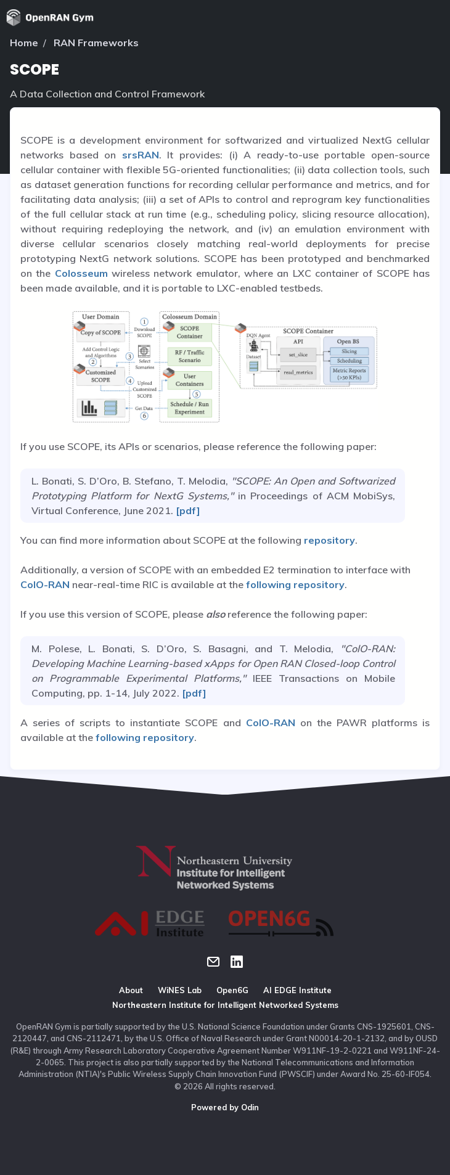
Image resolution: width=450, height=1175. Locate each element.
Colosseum (81, 273)
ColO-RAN (45, 584)
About (131, 990)
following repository (295, 584)
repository (329, 540)
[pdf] (186, 510)
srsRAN (140, 155)
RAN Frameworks (96, 42)
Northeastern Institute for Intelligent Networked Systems (225, 1005)
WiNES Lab (180, 990)
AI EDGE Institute (297, 990)
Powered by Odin (225, 1107)
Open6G (232, 990)
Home (24, 42)
